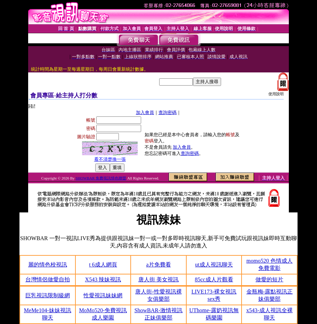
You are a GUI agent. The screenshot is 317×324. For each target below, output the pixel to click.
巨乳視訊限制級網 (47, 295)
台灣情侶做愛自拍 (47, 279)
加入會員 (145, 112)
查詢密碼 (167, 112)
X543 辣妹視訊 (103, 279)
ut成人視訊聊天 (214, 265)
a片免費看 (158, 265)
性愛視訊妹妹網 (102, 295)
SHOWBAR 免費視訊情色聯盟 (100, 178)
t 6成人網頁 (103, 265)
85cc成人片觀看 (214, 279)
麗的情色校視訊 (47, 265)
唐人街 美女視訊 (158, 279)
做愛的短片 (269, 279)
